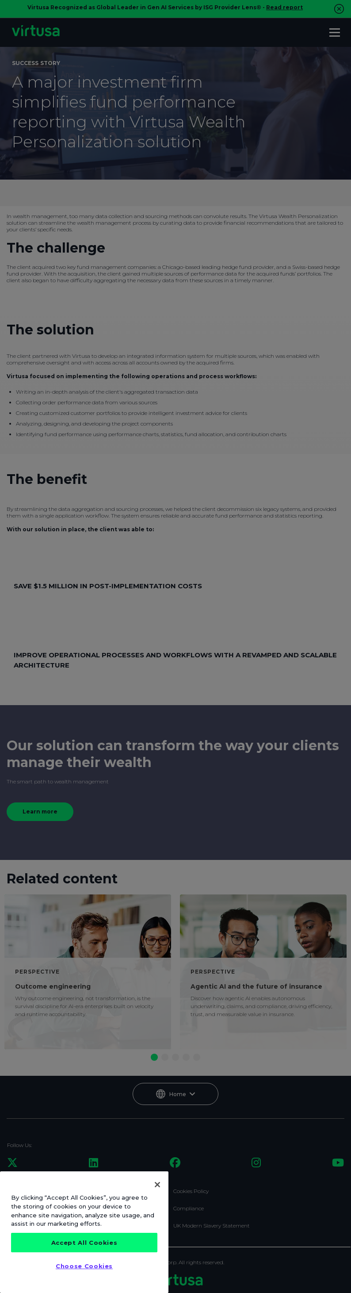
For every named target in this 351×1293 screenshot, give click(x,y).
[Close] (157, 1184)
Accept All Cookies (84, 1242)
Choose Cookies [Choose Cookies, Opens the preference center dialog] (84, 1266)
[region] (84, 1232)
